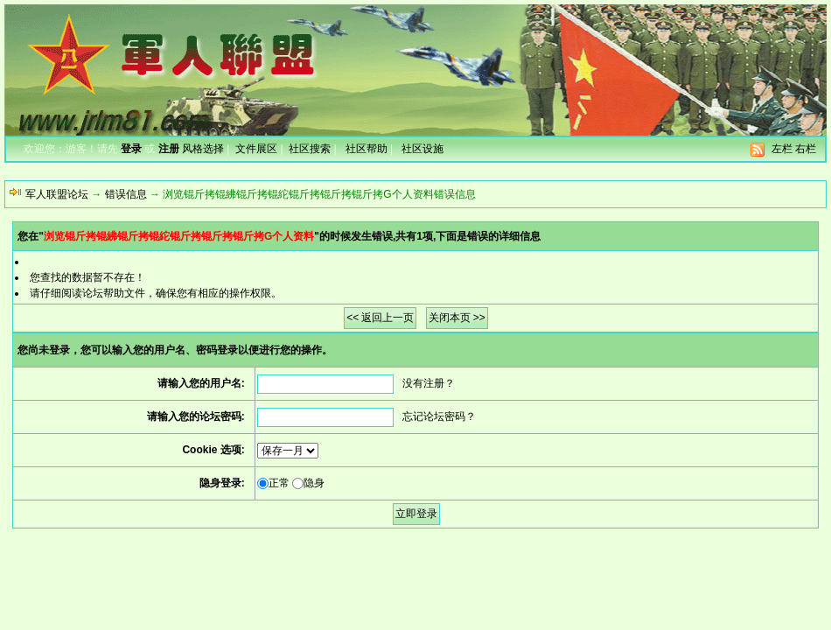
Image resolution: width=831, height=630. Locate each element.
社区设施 (422, 149)
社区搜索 (310, 149)
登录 (131, 149)
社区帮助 (367, 149)
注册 (168, 149)
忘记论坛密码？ (439, 416)
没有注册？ (428, 383)
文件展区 (256, 149)
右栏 (805, 149)
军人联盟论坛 (56, 194)
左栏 (782, 149)
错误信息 (126, 194)
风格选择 (203, 149)
